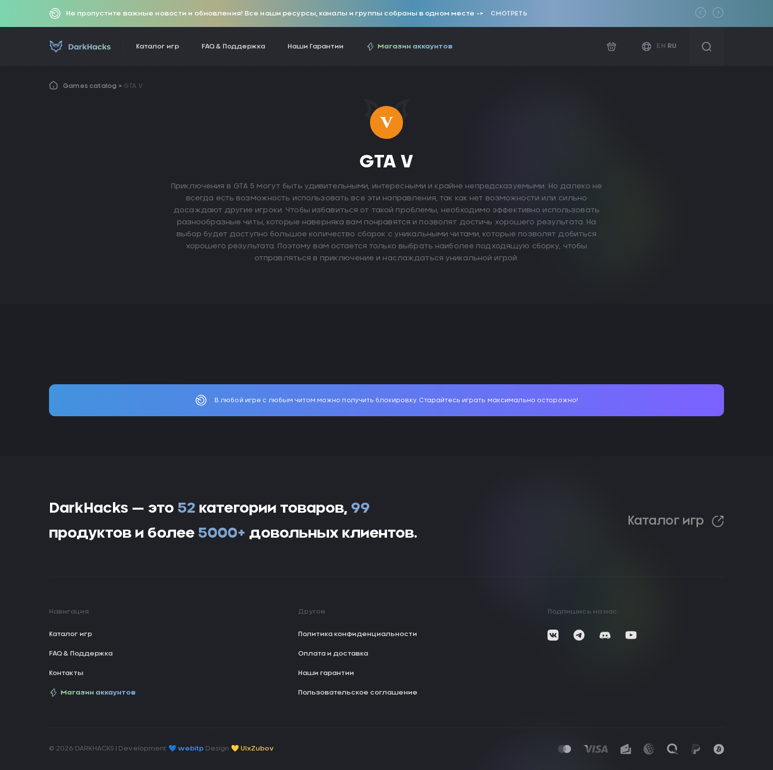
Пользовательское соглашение (358, 693)
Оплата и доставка (333, 654)
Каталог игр (157, 46)
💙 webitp (186, 749)
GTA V (133, 86)
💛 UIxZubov (252, 749)
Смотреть (508, 13)
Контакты (66, 673)
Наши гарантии (326, 673)
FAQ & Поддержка (233, 46)
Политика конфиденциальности (357, 634)
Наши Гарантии (316, 46)
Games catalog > (93, 86)
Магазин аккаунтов (409, 46)
